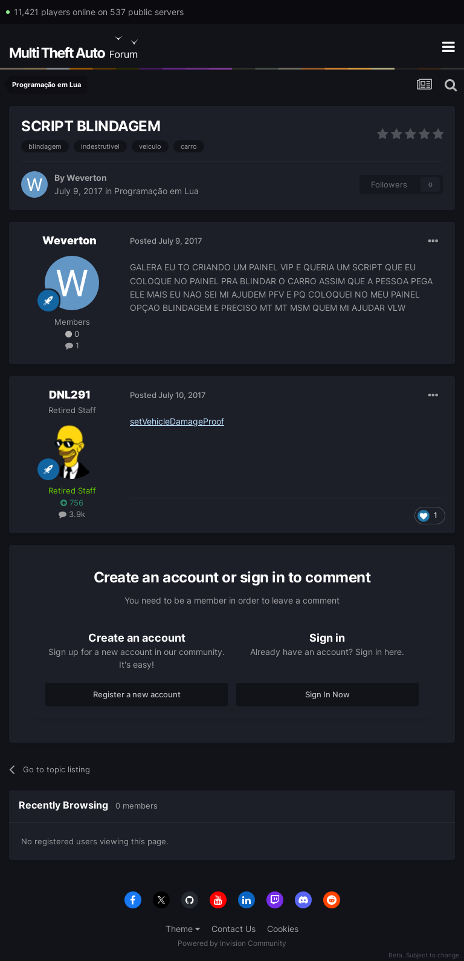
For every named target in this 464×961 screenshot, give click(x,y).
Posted (166, 241)
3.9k (72, 514)
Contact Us (233, 929)
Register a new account (137, 694)
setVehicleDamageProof (177, 421)
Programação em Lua (156, 191)
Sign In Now (327, 694)
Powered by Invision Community (232, 943)
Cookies (282, 929)
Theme (183, 929)
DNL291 (70, 394)
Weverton (86, 177)
